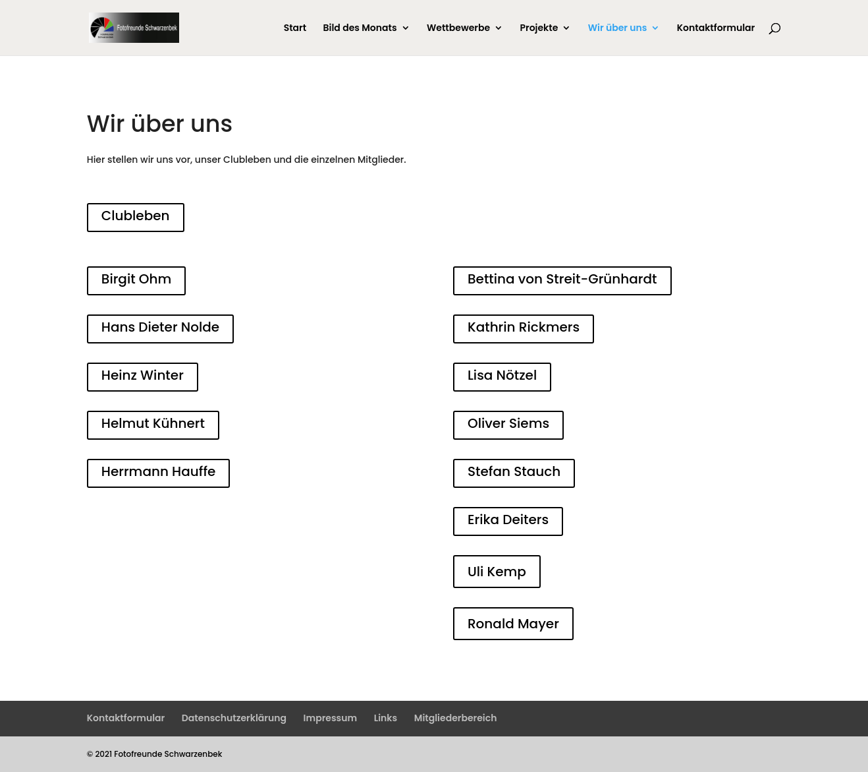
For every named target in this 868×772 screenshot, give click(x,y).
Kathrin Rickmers (524, 327)
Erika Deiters (508, 519)
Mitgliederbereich (455, 718)
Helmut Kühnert (153, 423)
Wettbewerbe (458, 28)
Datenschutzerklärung (234, 718)
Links (385, 718)
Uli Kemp (497, 571)
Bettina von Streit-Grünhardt (562, 279)
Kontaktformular (716, 28)
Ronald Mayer (513, 623)
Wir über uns (617, 28)
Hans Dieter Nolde (160, 327)
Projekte (539, 28)
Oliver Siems (508, 423)
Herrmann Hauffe (158, 471)
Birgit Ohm (136, 279)
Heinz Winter (142, 375)
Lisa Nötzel (502, 375)
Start (295, 28)
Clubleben (135, 215)
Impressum (331, 718)
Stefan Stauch (514, 471)
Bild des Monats (360, 28)
